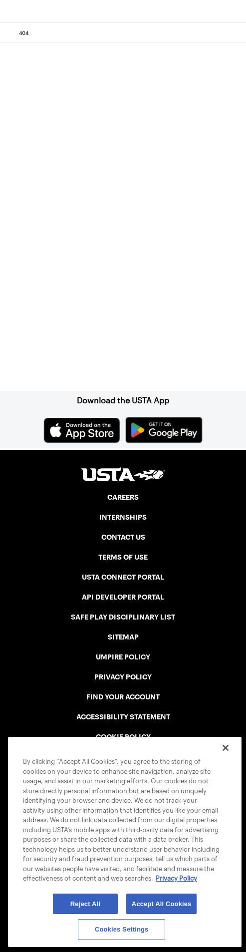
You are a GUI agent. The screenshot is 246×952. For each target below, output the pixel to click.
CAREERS (123, 497)
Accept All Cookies (162, 904)
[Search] (235, 33)
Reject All (85, 904)
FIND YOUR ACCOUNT (123, 696)
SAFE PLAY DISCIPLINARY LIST (123, 617)
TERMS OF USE (123, 557)
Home (47, 322)
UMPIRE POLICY (123, 656)
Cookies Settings (122, 929)
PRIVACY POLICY (123, 676)
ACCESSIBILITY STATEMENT (123, 716)
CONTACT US (123, 537)
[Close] (226, 748)
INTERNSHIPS (123, 517)
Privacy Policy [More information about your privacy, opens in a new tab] (176, 878)
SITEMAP (123, 637)
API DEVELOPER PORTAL (123, 597)
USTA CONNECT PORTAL (123, 577)
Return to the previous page (91, 241)
